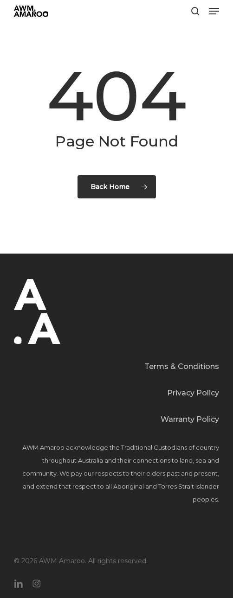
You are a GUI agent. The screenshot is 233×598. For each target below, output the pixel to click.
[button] (214, 11)
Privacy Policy (193, 392)
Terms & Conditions (181, 366)
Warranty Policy (190, 419)
